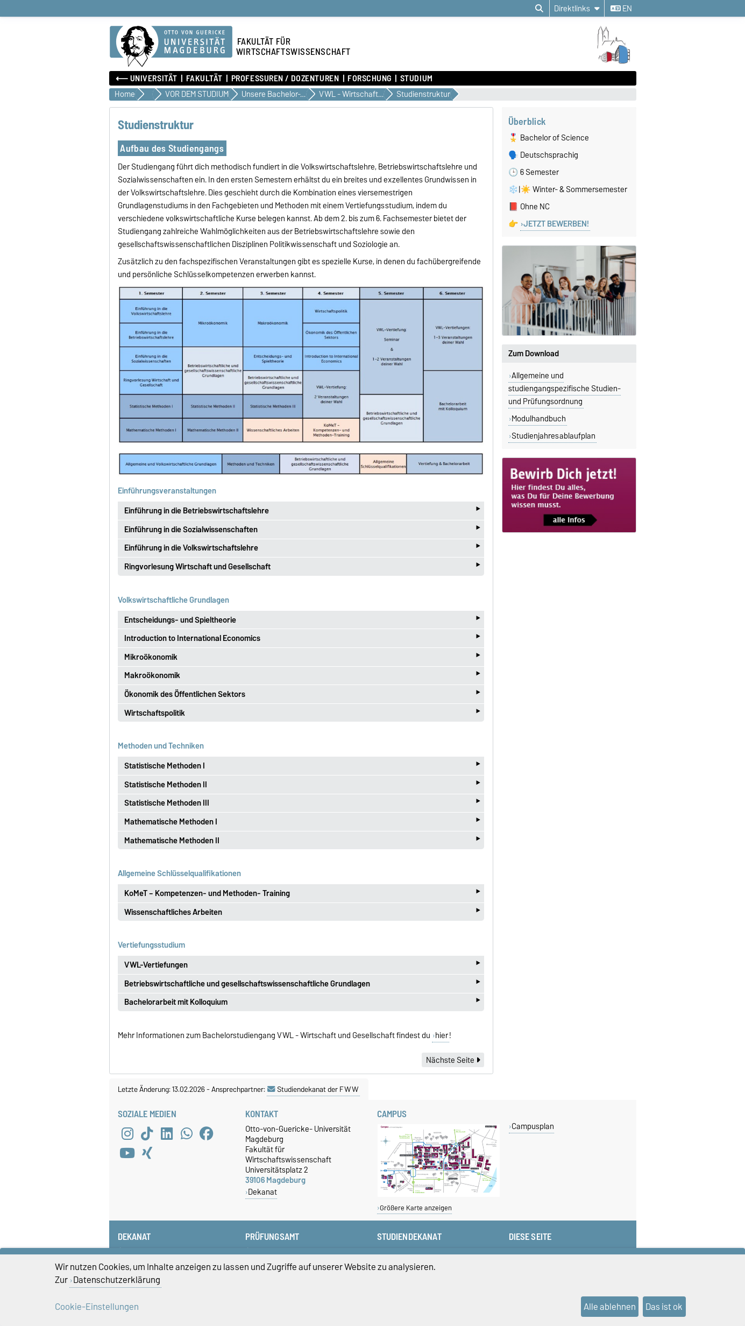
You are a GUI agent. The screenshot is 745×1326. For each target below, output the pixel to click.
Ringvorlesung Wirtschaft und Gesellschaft (302, 566)
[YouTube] (127, 1152)
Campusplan (533, 1126)
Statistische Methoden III (302, 803)
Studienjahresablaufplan (553, 435)
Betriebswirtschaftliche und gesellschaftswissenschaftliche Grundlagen (302, 983)
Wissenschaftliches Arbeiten (302, 912)
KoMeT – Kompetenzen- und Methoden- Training (302, 893)
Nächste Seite (453, 1060)
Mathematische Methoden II (302, 840)
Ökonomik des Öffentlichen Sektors (302, 694)
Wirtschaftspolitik (302, 713)
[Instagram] (127, 1133)
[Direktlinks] (577, 8)
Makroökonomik (302, 676)
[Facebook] (206, 1133)
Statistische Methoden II (302, 784)
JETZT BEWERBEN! (556, 223)
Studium (416, 78)
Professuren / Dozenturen (285, 78)
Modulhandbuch (539, 418)
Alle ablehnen (610, 1306)
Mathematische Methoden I (302, 821)
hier (441, 1035)
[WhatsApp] (186, 1133)
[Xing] (147, 1152)
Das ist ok (664, 1306)
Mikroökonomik (302, 657)
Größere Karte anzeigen (416, 1208)
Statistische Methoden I (302, 765)
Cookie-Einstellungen (97, 1306)
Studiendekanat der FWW (313, 1089)
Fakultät (204, 78)
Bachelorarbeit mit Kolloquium (302, 1002)
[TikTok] (147, 1133)
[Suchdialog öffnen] (539, 8)
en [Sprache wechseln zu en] (621, 8)
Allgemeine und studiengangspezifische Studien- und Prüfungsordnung (564, 388)
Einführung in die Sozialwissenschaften (302, 529)
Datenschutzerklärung (116, 1279)
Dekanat (262, 1191)
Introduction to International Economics (302, 638)
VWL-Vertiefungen (302, 965)
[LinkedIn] (166, 1133)
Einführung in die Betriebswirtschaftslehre (302, 510)
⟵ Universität (147, 78)
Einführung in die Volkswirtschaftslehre (302, 548)
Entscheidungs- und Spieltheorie (302, 620)
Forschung (369, 78)
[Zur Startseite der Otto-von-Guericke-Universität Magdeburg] (171, 46)
